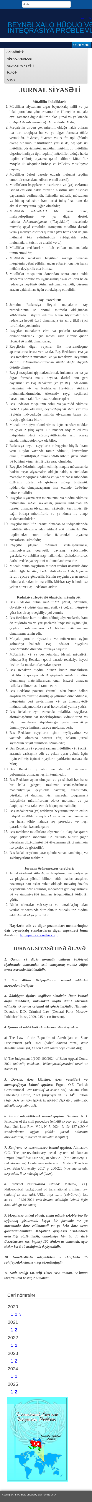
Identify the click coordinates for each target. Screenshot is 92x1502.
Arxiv (11, 79)
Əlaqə (11, 72)
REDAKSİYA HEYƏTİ (20, 65)
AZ (83, 18)
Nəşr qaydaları (19, 58)
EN (89, 18)
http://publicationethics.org (39, 935)
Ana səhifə (15, 51)
